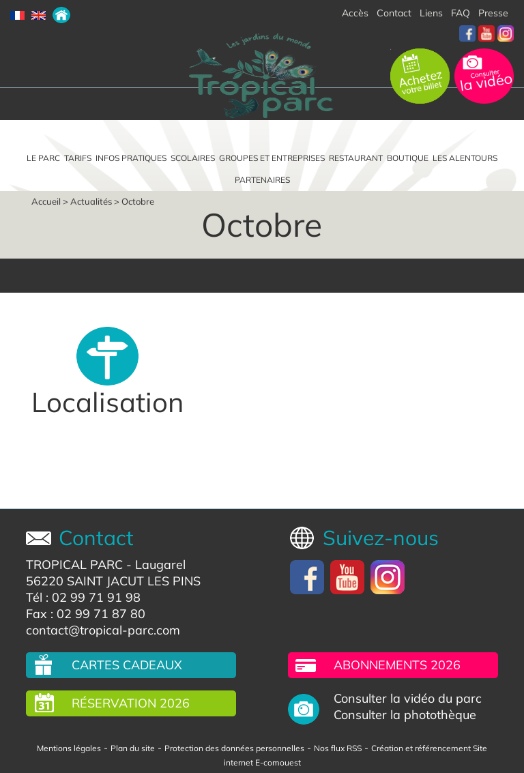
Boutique (407, 158)
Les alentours (465, 158)
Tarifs (77, 158)
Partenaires (262, 180)
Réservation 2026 (131, 703)
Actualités (91, 201)
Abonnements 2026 (397, 665)
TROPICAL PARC (74, 564)
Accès (355, 13)
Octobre (137, 201)
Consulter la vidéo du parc (408, 698)
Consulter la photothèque (405, 715)
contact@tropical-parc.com (103, 630)
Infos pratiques (131, 158)
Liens (431, 13)
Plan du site (133, 748)
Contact (394, 13)
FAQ (460, 13)
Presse (493, 13)
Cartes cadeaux (127, 665)
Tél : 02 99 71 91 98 (83, 597)
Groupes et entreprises (272, 158)
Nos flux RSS (338, 748)
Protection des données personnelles (234, 748)
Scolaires (193, 158)
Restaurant (356, 158)
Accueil (46, 201)
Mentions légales (69, 748)
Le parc (43, 158)
